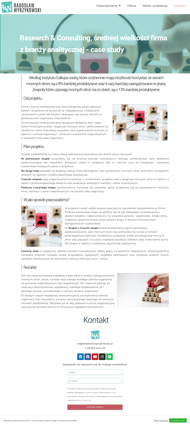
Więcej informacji (161, 420)
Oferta (131, 5)
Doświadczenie (108, 5)
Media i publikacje (155, 5)
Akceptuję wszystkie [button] (178, 420)
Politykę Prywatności (83, 400)
